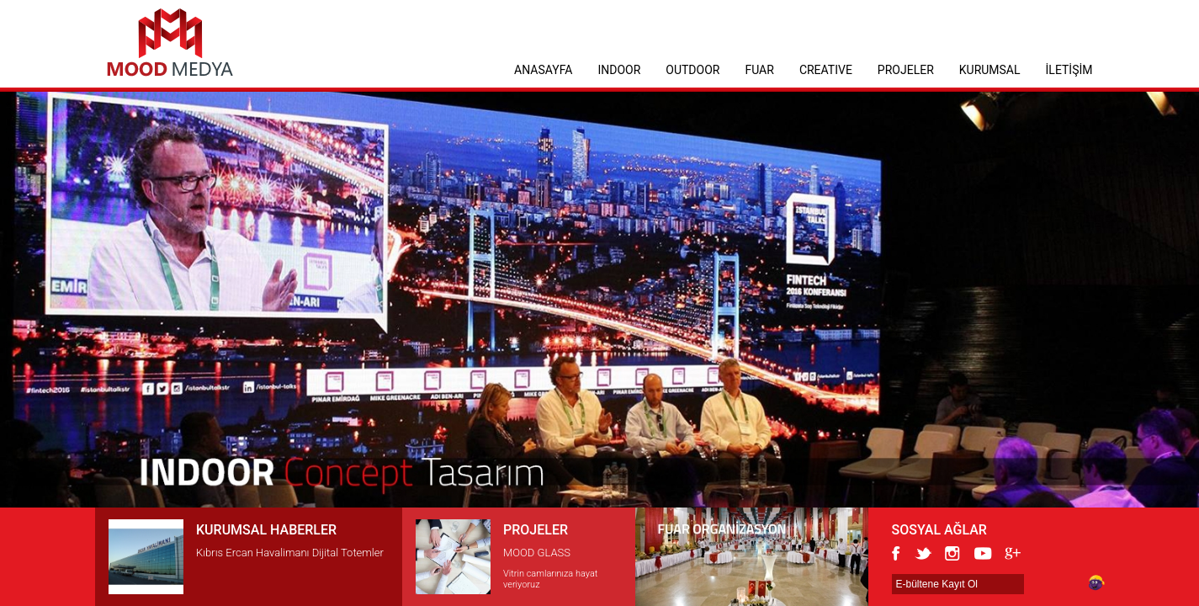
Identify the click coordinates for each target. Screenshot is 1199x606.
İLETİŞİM (1069, 70)
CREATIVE (825, 70)
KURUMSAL (990, 70)
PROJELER (906, 70)
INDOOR (618, 70)
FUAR (759, 70)
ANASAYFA (543, 70)
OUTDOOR (692, 70)
